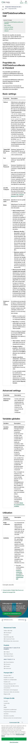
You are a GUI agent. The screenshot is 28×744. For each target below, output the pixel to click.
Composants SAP (12, 8)
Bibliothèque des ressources (11, 641)
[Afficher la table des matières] (3, 6)
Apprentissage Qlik (9, 636)
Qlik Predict (7, 666)
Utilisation (6, 31)
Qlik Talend (6, 651)
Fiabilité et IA (7, 681)
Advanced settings (8, 27)
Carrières (6, 713)
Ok (14, 739)
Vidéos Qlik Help (8, 630)
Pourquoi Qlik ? (7, 675)
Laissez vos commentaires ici (12, 613)
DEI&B (5, 707)
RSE (5, 705)
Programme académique (10, 709)
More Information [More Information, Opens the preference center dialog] (14, 742)
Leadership (7, 703)
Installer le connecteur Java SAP (19, 572)
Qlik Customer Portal (9, 638)
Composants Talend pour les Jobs (13, 6)
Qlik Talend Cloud (8, 653)
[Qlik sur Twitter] (22, 722)
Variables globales (8, 29)
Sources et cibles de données (11, 691)
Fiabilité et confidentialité (10, 679)
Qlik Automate (7, 668)
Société (6, 701)
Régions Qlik (7, 694)
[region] (14, 733)
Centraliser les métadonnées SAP (20, 577)
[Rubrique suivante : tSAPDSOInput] (20, 620)
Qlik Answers (7, 664)
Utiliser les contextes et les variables (19, 504)
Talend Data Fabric (8, 656)
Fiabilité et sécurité (9, 677)
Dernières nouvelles (9, 715)
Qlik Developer (7, 632)
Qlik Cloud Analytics (9, 662)
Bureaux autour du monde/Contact (13, 717)
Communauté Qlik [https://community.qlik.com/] (14, 722)
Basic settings (7, 25)
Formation (6, 634)
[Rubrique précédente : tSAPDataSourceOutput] (7, 620)
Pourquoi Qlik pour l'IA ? (10, 683)
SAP (6, 8)
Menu (26, 2)
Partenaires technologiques (11, 689)
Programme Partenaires (10, 711)
